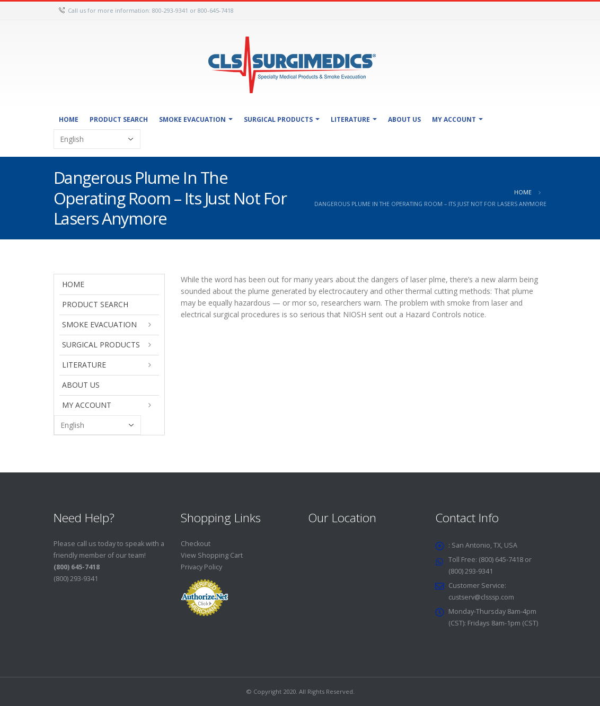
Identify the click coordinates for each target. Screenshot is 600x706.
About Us (404, 119)
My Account (454, 119)
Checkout (195, 543)
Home (68, 119)
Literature (350, 119)
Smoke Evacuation (192, 119)
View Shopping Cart (212, 555)
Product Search (119, 119)
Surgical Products (278, 119)
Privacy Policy (201, 566)
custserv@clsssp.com (482, 597)
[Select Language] (97, 139)
